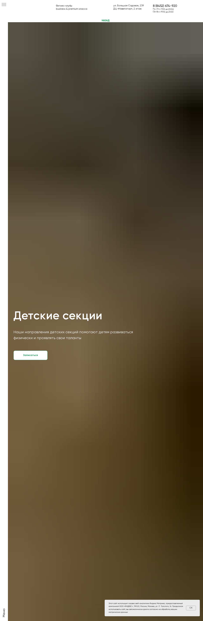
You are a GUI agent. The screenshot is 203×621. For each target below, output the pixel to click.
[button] (30, 355)
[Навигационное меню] (4, 4)
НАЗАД (105, 20)
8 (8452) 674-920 (165, 6)
